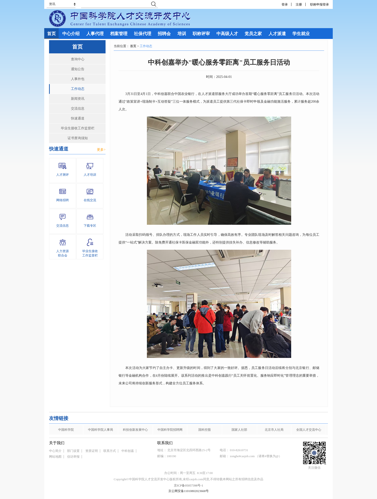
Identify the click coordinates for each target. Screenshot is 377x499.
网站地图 (55, 456)
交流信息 (77, 108)
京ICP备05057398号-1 (188, 485)
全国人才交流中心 (308, 429)
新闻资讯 (77, 98)
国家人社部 (239, 429)
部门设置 (73, 451)
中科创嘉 (127, 451)
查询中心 (77, 59)
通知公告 (77, 69)
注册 (299, 4)
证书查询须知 (78, 138)
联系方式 (109, 451)
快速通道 (77, 118)
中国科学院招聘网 (169, 429)
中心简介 (55, 451)
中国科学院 (66, 429)
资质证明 (91, 451)
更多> (101, 149)
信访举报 (73, 456)
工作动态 (77, 89)
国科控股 (204, 429)
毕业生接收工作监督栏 (77, 128)
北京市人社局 (274, 429)
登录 (285, 4)
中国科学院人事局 (100, 429)
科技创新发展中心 (135, 429)
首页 (133, 46)
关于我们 (56, 443)
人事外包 (77, 79)
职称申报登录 (320, 4)
